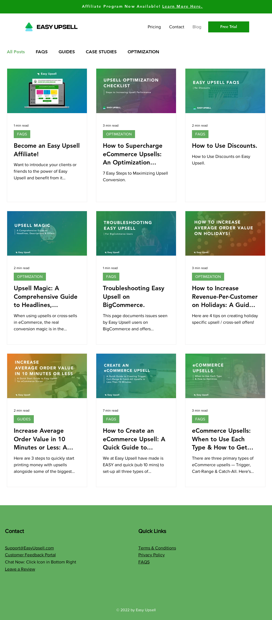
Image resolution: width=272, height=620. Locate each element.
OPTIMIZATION (143, 51)
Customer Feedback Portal (30, 554)
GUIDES (67, 51)
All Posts (16, 51)
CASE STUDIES (101, 51)
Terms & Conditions (157, 548)
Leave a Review (20, 569)
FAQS (42, 51)
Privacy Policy (151, 554)
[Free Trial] (228, 26)
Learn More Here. (182, 6)
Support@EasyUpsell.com (29, 548)
